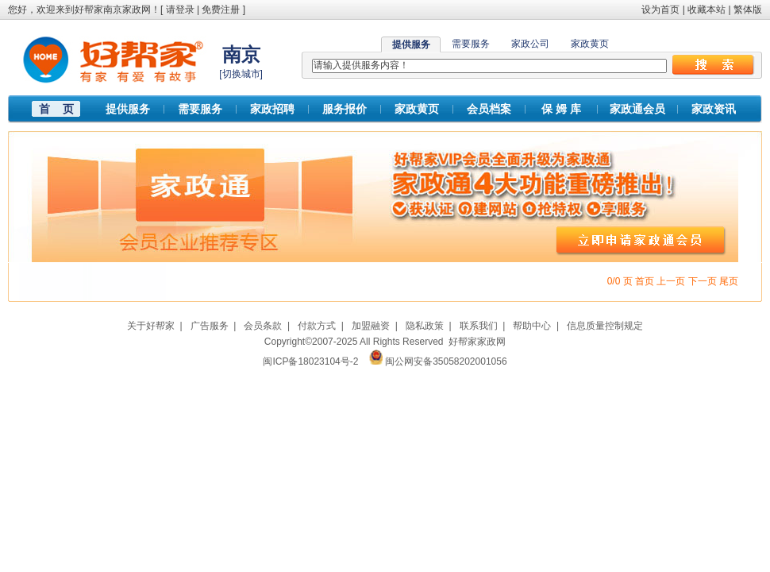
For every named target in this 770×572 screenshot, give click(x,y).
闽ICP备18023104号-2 (310, 361)
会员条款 (263, 325)
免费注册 (221, 9)
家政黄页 (590, 43)
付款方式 (317, 325)
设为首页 (660, 9)
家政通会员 (637, 108)
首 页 (56, 108)
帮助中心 (532, 325)
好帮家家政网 (477, 341)
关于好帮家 (151, 325)
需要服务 (471, 43)
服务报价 (344, 108)
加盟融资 (371, 325)
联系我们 (479, 325)
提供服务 (128, 108)
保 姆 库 (561, 108)
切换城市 (241, 73)
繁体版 (747, 9)
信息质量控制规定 (605, 325)
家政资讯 (713, 108)
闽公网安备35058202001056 (445, 361)
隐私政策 (425, 325)
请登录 (180, 9)
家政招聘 (272, 108)
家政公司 (530, 43)
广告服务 (210, 325)
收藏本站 (706, 9)
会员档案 (489, 108)
